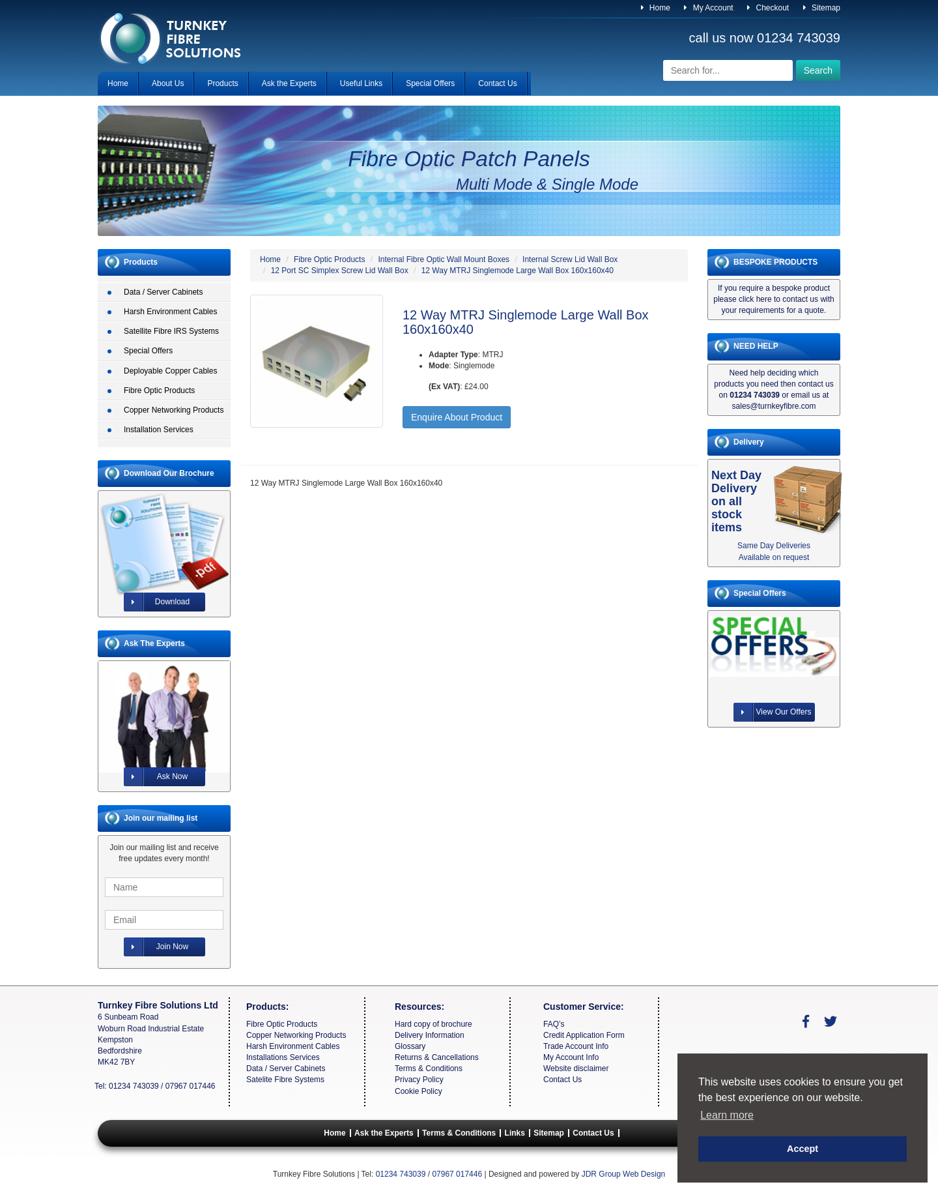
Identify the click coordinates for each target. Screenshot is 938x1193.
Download (157, 602)
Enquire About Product (456, 417)
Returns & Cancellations (437, 1057)
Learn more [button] (727, 1115)
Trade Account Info (575, 1046)
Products (222, 83)
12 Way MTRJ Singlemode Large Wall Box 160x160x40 (517, 270)
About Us (168, 83)
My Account (708, 7)
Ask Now (156, 776)
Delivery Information (429, 1035)
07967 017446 (190, 1086)
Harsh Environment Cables (170, 311)
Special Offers (430, 83)
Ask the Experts (289, 83)
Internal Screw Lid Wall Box (570, 259)
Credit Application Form (584, 1035)
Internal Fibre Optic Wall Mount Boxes (443, 259)
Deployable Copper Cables (170, 371)
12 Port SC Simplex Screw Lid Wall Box (339, 270)
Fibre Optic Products (159, 390)
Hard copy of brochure (433, 1024)
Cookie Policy (418, 1091)
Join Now (156, 946)
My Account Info (571, 1057)
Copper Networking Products (173, 410)
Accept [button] (802, 1148)
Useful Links (361, 83)
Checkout (768, 7)
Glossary (410, 1046)
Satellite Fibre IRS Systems (171, 331)
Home (655, 7)
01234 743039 (798, 38)
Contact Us (497, 83)
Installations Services (283, 1057)
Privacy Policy (419, 1079)
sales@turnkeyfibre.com (774, 406)
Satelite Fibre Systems (285, 1079)
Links (515, 1133)
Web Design (644, 1174)
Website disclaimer (575, 1068)
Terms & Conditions (428, 1068)
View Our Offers (772, 712)
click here (755, 299)
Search (818, 70)
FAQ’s (553, 1024)
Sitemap (821, 7)
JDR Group (601, 1174)
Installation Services (158, 429)
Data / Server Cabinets (163, 292)
